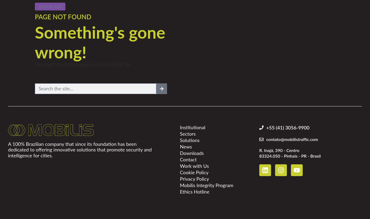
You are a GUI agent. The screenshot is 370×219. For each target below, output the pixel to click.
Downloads (192, 153)
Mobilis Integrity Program (206, 185)
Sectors (188, 134)
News (186, 147)
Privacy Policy (194, 179)
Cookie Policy (194, 172)
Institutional (192, 127)
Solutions (189, 140)
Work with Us (194, 166)
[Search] (161, 88)
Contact (188, 159)
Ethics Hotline (194, 192)
